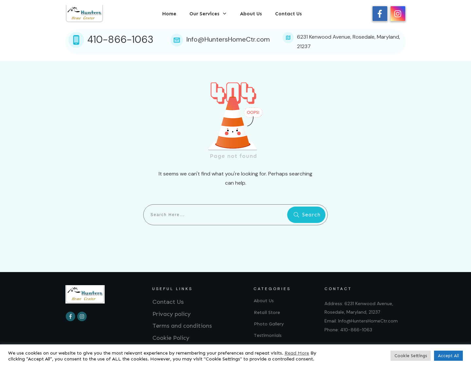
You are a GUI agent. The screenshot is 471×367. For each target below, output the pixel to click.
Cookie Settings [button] (410, 355)
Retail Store (267, 312)
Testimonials (268, 335)
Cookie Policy (170, 337)
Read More (297, 353)
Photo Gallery (269, 324)
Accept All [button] (448, 355)
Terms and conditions (182, 325)
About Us (264, 300)
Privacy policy (171, 314)
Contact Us (168, 302)
